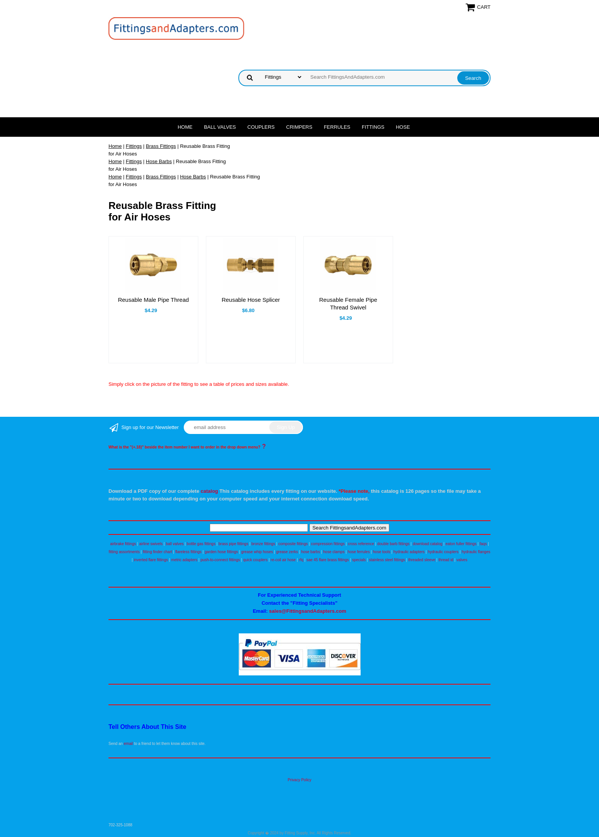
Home (185, 127)
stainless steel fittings (387, 560)
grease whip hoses (257, 552)
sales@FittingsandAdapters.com (307, 611)
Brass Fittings (161, 146)
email (128, 743)
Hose (403, 127)
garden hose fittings (221, 552)
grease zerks (287, 552)
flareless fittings (188, 552)
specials (359, 560)
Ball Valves (220, 127)
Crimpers (299, 127)
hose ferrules (359, 552)
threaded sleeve (421, 560)
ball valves (175, 544)
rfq (301, 560)
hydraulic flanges (475, 552)
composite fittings (293, 544)
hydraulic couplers (443, 552)
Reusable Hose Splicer (251, 299)
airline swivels (151, 544)
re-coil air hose (283, 560)
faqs (483, 544)
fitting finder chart (157, 552)
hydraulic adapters (409, 552)
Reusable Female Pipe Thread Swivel (348, 303)
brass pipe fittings (233, 544)
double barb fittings (393, 544)
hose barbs (310, 552)
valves (462, 560)
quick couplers (255, 560)
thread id (446, 560)
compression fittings (328, 544)
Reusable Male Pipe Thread (153, 299)
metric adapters (184, 560)
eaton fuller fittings (460, 544)
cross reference (361, 544)
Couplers (261, 127)
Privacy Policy (299, 780)
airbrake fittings (123, 544)
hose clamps (334, 552)
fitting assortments (124, 552)
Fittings (373, 127)
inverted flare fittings (151, 560)
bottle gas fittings (201, 544)
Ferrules (337, 127)
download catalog (427, 544)
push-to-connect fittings (220, 560)
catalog (209, 491)
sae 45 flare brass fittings (327, 560)
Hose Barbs (159, 161)
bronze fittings (263, 544)
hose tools (381, 552)
